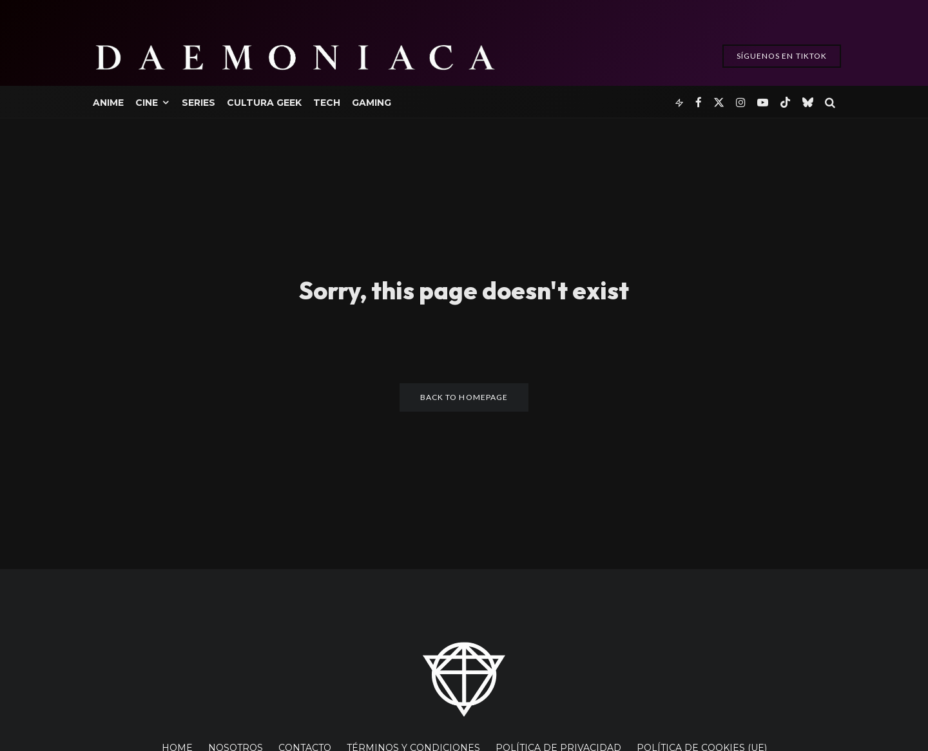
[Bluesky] (808, 101)
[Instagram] (740, 101)
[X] (719, 101)
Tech (326, 102)
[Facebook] (699, 101)
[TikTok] (785, 101)
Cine (146, 102)
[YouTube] (762, 101)
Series (198, 102)
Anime (108, 102)
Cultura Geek (264, 102)
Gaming (371, 102)
